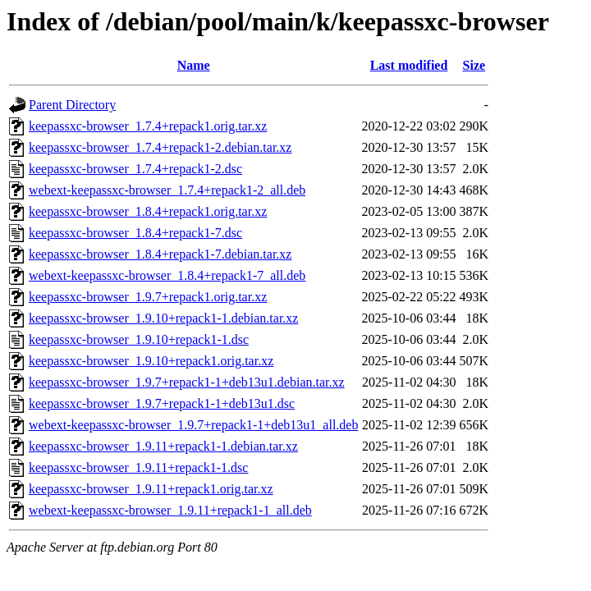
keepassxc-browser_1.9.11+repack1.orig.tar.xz (151, 489)
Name (193, 65)
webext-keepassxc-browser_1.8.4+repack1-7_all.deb (167, 275)
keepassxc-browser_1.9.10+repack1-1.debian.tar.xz (163, 318)
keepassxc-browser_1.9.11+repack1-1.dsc (138, 467)
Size (474, 65)
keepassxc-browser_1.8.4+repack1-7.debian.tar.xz (160, 254)
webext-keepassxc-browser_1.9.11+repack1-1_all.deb (170, 510)
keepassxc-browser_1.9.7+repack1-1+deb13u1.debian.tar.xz (187, 382)
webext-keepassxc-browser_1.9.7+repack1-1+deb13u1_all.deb (193, 425)
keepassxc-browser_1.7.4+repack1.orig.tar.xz (148, 126)
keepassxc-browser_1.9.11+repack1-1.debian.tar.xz (163, 446)
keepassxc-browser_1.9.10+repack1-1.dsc (139, 339)
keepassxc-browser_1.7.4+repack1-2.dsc (135, 169)
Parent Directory (72, 105)
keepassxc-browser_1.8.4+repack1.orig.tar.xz (148, 211)
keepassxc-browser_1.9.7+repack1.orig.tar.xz (148, 297)
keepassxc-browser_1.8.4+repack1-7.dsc (135, 233)
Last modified (409, 65)
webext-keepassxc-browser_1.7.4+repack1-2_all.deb (167, 190)
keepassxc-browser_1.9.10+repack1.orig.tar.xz (151, 361)
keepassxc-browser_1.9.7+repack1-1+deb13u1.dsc (162, 403)
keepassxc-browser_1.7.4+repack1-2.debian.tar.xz (160, 147)
